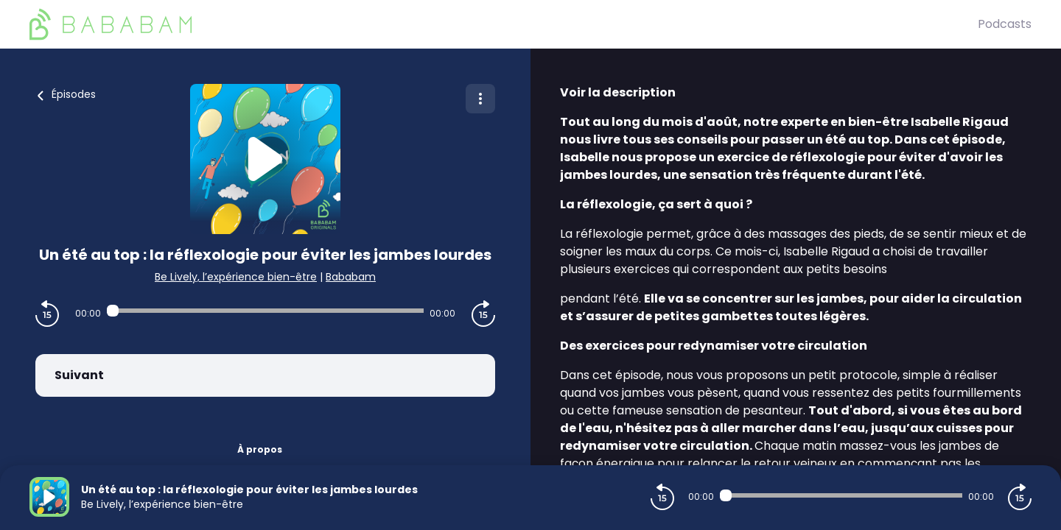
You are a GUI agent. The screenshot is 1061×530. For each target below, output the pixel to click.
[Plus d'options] (480, 98)
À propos (259, 449)
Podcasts (1005, 23)
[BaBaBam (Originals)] (503, 24)
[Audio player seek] (265, 310)
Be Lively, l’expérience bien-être (236, 276)
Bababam (351, 276)
